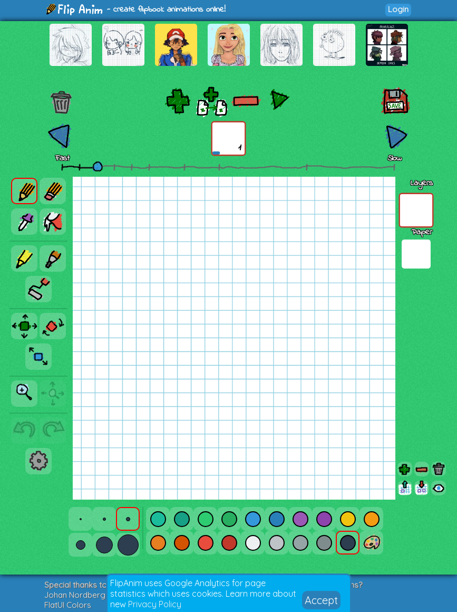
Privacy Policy (154, 604)
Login (398, 9)
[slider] (97, 166)
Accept (321, 600)
